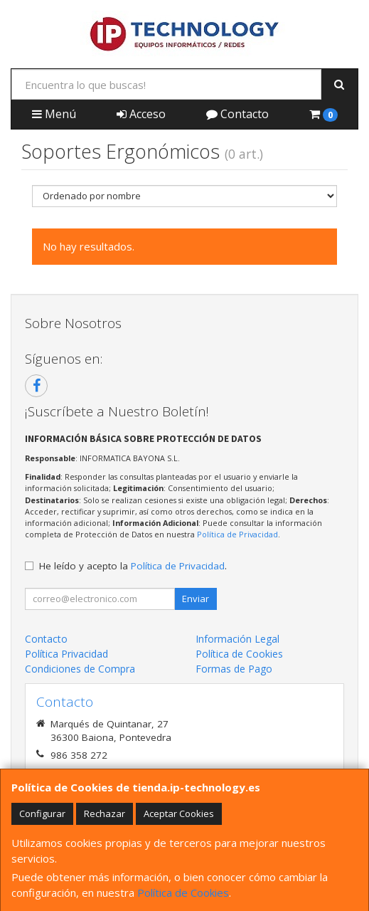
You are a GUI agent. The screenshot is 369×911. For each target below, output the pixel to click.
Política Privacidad (66, 653)
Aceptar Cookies (179, 813)
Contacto (237, 114)
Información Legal (237, 639)
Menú (54, 114)
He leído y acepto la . (133, 565)
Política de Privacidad (237, 534)
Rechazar (104, 813)
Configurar (42, 813)
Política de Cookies (183, 892)
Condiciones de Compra (80, 668)
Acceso (141, 114)
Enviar (195, 598)
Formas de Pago (234, 668)
